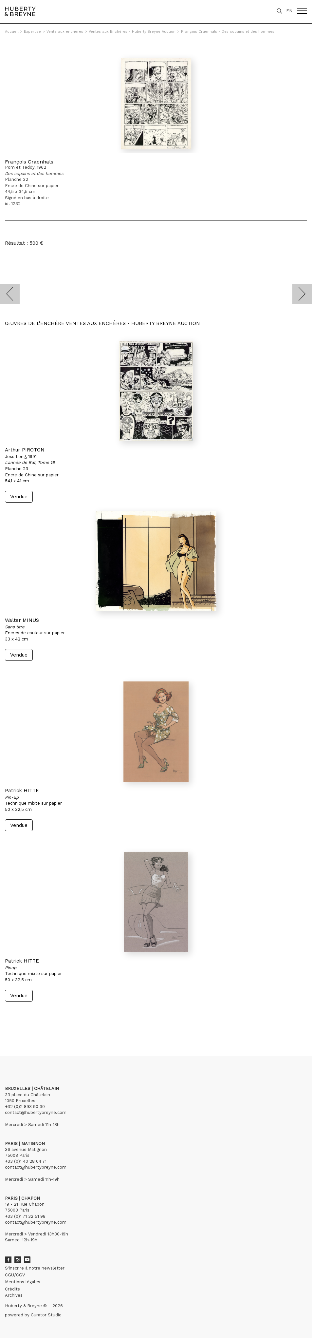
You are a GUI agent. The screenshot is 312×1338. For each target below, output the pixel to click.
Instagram (17, 1259)
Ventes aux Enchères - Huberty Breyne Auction (132, 31)
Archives (14, 1295)
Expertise (32, 31)
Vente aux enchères (64, 31)
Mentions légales (22, 1281)
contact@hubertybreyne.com (35, 1112)
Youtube (27, 1259)
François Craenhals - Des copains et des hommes (227, 31)
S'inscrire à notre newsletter (34, 1268)
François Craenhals (29, 162)
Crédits (12, 1289)
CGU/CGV (15, 1274)
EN (289, 10)
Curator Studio (46, 1314)
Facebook (8, 1259)
